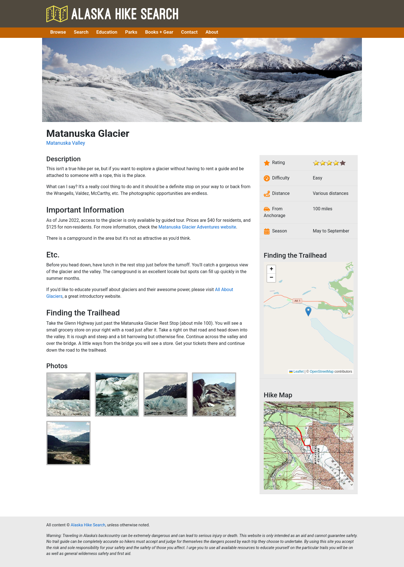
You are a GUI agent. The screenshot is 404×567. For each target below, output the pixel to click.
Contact (189, 32)
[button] (308, 311)
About (211, 32)
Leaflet (296, 372)
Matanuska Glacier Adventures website (197, 227)
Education (106, 32)
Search (81, 32)
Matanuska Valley (65, 143)
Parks (131, 32)
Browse (58, 32)
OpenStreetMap (322, 372)
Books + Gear (159, 32)
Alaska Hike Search (112, 13)
